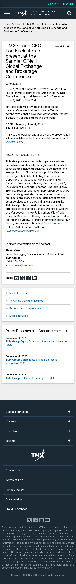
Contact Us (13, 470)
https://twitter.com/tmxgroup (23, 230)
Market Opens (18, 293)
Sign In (52, 3)
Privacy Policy (15, 489)
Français (68, 3)
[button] (69, 13)
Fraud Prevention (16, 509)
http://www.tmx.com (50, 223)
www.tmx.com (14, 141)
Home (7, 24)
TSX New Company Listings (26, 300)
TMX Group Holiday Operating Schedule (31, 378)
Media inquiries (18, 315)
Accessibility (14, 499)
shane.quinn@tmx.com (19, 265)
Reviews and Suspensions (25, 308)
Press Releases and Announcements (35, 331)
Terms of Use (14, 480)
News (18, 24)
